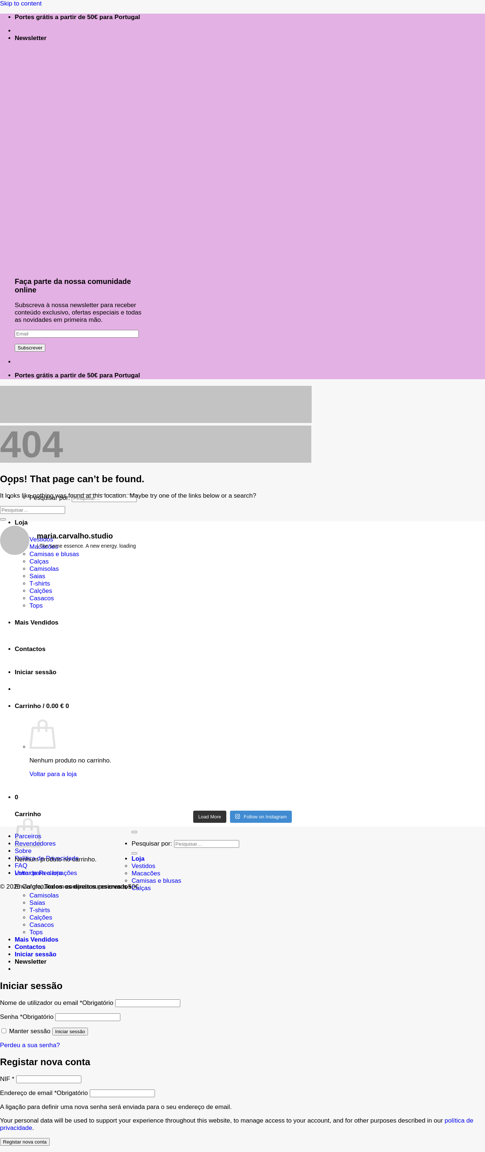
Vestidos (143, 866)
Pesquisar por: (151, 843)
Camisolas (44, 895)
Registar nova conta (25, 1142)
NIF (7, 1078)
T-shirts (39, 910)
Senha (27, 1016)
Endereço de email (44, 1092)
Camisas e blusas (156, 880)
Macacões (145, 873)
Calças (39, 561)
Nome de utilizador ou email (56, 1002)
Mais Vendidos (37, 939)
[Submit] (3, 519)
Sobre (23, 850)
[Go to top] (134, 832)
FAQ (21, 865)
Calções (40, 917)
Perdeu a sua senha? (30, 1045)
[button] (31, 38)
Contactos (30, 946)
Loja (137, 858)
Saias (37, 902)
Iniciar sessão (70, 1031)
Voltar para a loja (38, 873)
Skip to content (21, 3)
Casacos (41, 924)
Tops (36, 932)
